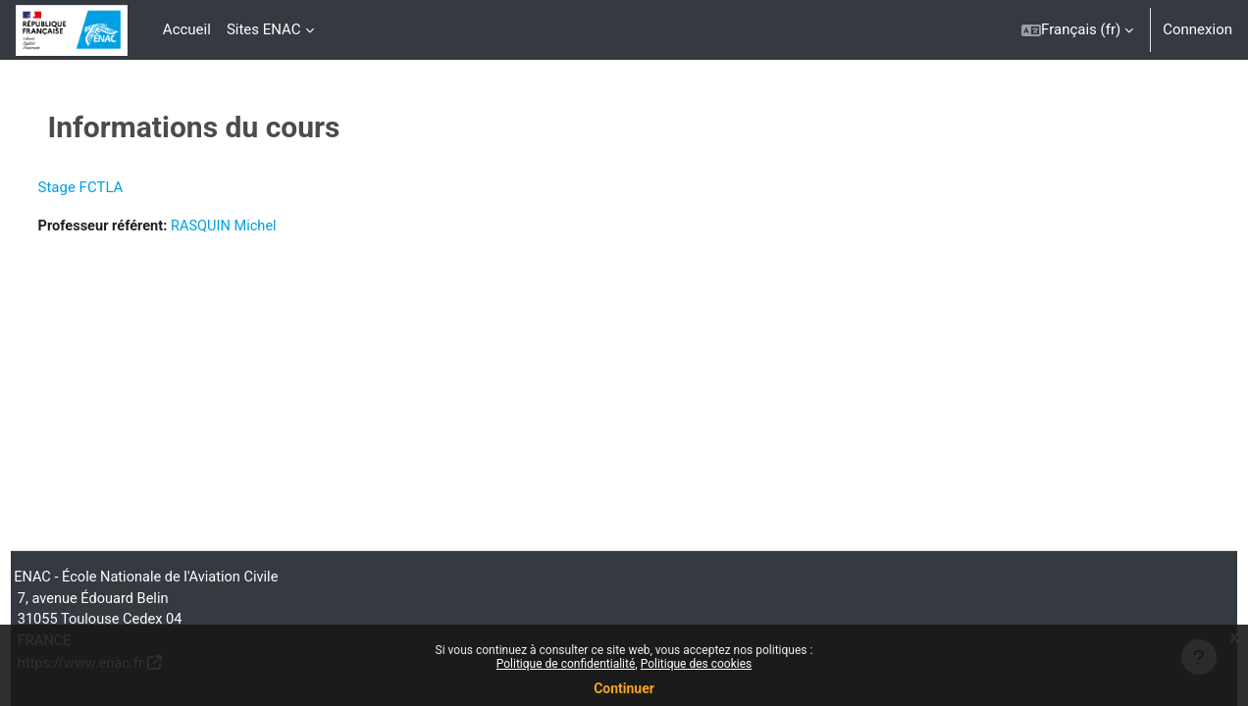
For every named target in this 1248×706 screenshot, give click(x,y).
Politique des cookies (697, 664)
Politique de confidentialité (566, 664)
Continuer (624, 688)
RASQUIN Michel (265, 226)
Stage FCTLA (117, 187)
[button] (1077, 30)
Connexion (1197, 29)
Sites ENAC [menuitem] (264, 29)
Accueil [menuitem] (187, 29)
